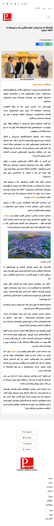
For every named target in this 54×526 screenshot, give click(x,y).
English (37, 8)
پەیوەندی (50, 487)
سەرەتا (50, 479)
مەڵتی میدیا (49, 519)
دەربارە (50, 483)
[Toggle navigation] (48, 17)
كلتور (51, 510)
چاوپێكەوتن (49, 505)
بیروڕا (51, 515)
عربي (44, 8)
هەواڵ (50, 497)
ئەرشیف (50, 491)
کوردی (49, 8)
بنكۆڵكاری (50, 501)
